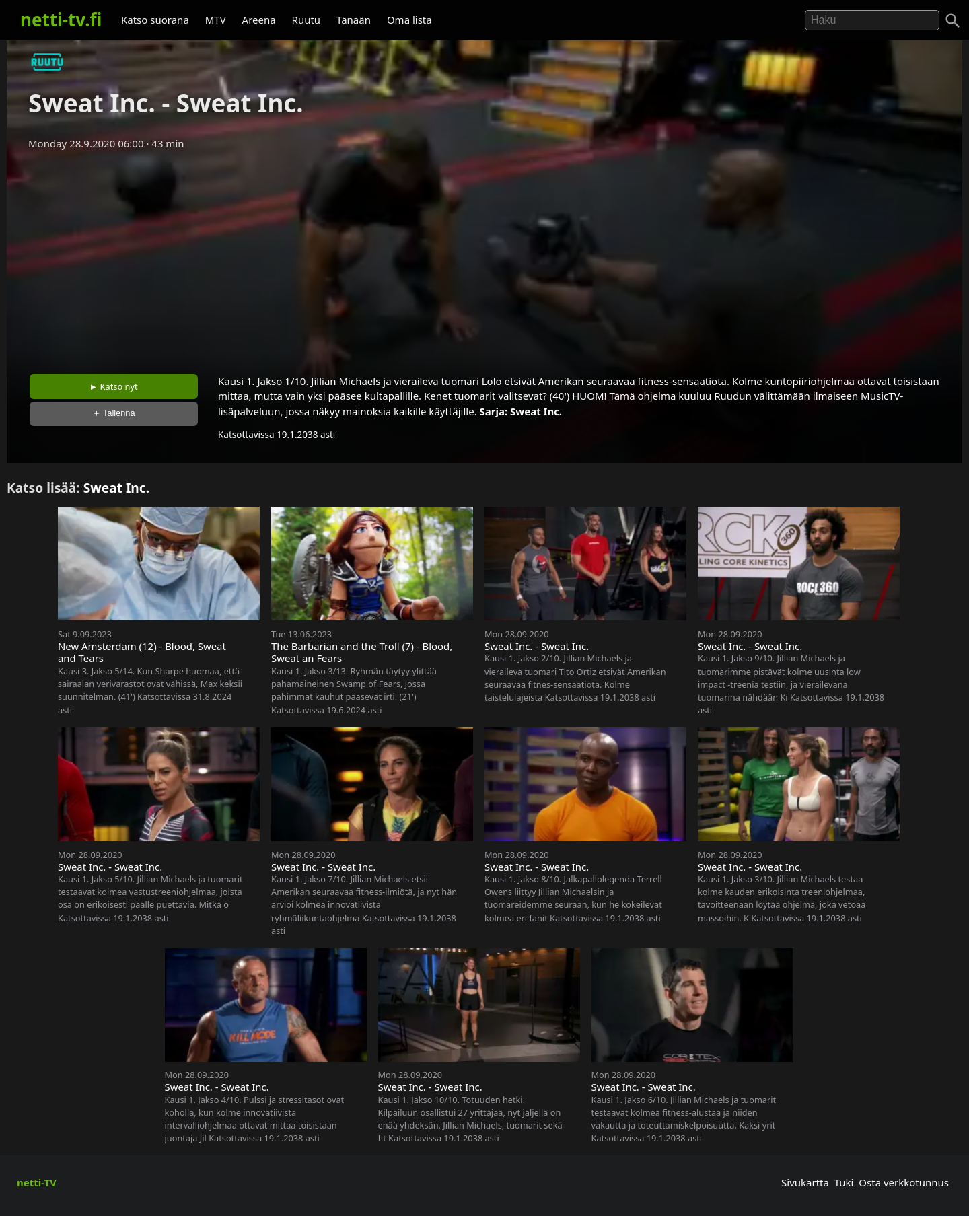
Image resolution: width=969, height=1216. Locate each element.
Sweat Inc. (536, 411)
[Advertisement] (484, 258)
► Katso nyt (113, 386)
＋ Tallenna (113, 413)
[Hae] (872, 20)
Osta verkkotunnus (904, 1182)
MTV (215, 19)
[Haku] (953, 21)
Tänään (353, 19)
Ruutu (306, 19)
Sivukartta (805, 1182)
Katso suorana (155, 19)
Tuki (844, 1182)
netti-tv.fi (61, 19)
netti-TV (37, 1182)
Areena (259, 19)
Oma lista (409, 19)
